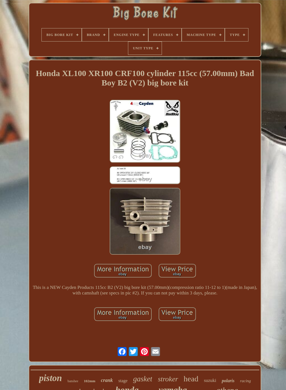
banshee (73, 381)
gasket (142, 379)
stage (123, 380)
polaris (228, 380)
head (191, 378)
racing (245, 381)
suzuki (210, 380)
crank (107, 380)
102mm (89, 381)
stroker (168, 379)
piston (50, 378)
